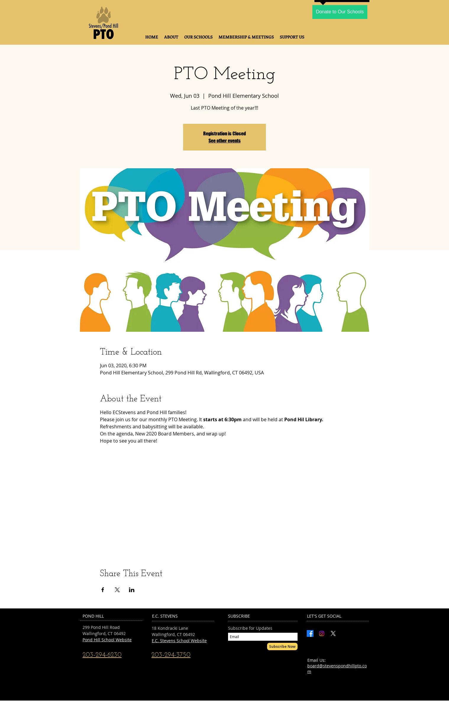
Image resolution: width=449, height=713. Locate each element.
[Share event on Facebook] (103, 589)
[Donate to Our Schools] (339, 12)
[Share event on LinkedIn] (132, 589)
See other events (225, 140)
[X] (333, 633)
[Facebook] (310, 633)
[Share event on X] (117, 589)
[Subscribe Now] (282, 646)
